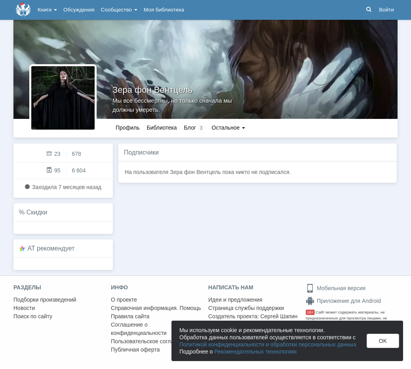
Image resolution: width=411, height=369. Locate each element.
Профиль (127, 127)
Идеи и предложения (235, 299)
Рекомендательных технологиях (255, 351)
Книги (47, 10)
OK (383, 341)
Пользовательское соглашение (151, 341)
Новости (24, 308)
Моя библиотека (164, 10)
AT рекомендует (51, 248)
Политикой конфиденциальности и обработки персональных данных (267, 344)
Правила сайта (130, 316)
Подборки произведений (44, 299)
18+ (310, 312)
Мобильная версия (335, 288)
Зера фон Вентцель (152, 90)
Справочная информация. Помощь (156, 308)
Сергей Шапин (278, 316)
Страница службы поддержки (246, 308)
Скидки (37, 212)
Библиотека (162, 127)
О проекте (124, 299)
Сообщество (119, 10)
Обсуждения (78, 10)
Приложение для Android (343, 300)
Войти (386, 10)
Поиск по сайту (32, 316)
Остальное (228, 127)
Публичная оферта (135, 349)
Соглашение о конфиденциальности (139, 328)
